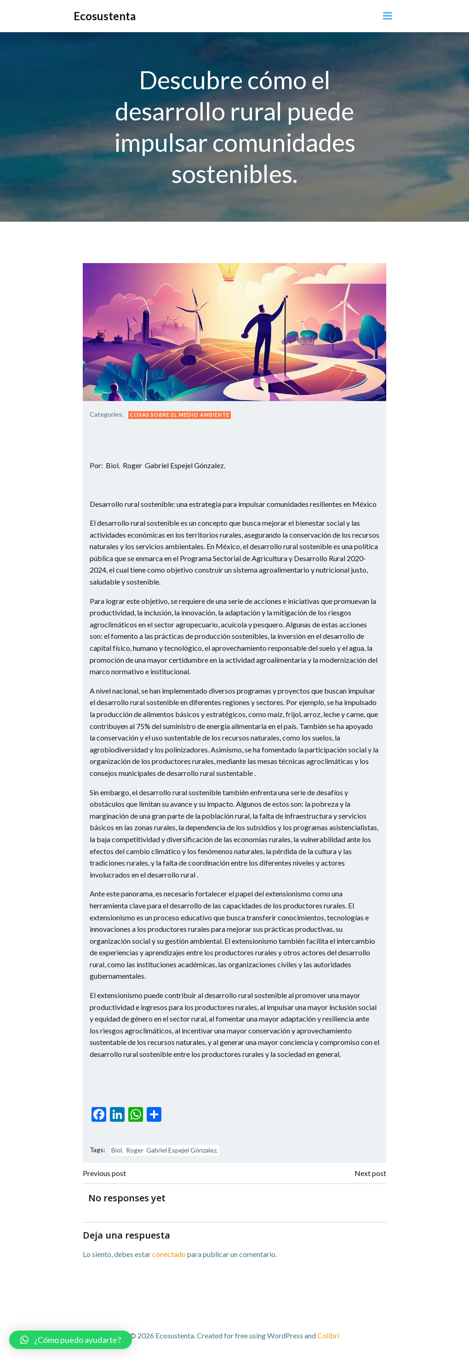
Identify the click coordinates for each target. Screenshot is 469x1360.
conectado (169, 1254)
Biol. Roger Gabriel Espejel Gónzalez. (164, 1150)
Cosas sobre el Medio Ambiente (179, 415)
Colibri (328, 1335)
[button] (70, 1340)
